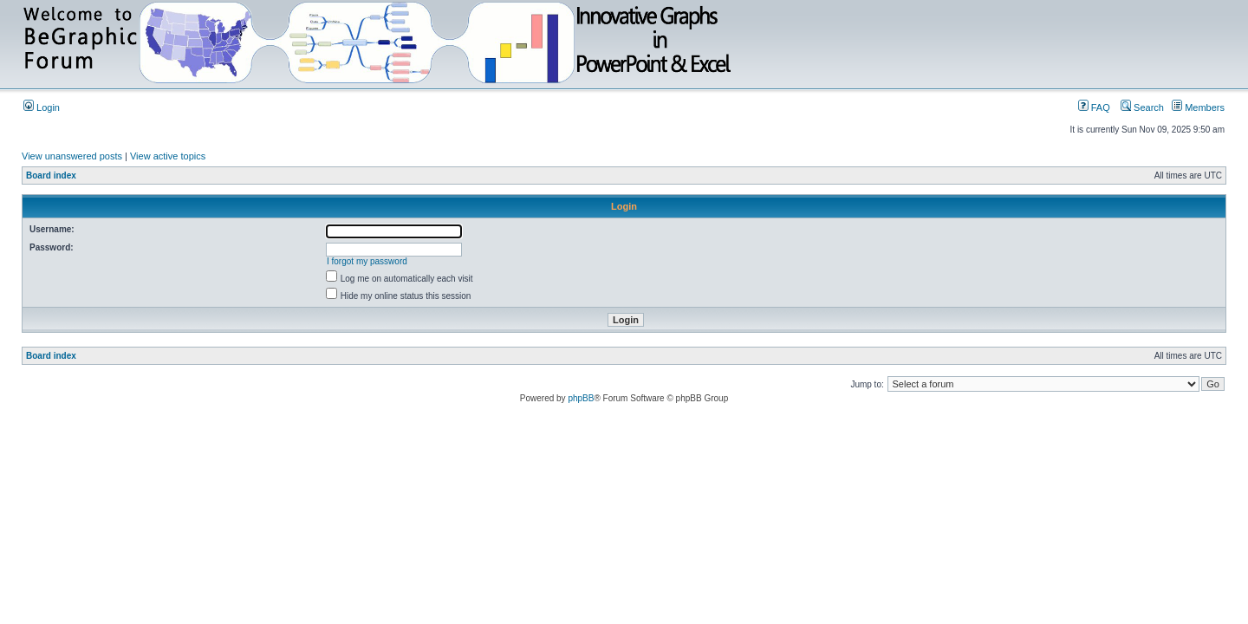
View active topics (167, 156)
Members (1198, 107)
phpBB (581, 398)
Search (1142, 107)
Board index (51, 175)
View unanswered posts (72, 156)
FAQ (1094, 107)
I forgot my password (367, 261)
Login (41, 107)
